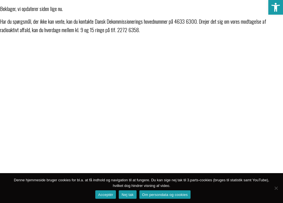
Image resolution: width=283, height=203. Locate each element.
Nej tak (127, 195)
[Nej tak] (276, 188)
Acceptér (105, 195)
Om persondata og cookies (165, 195)
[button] (275, 7)
